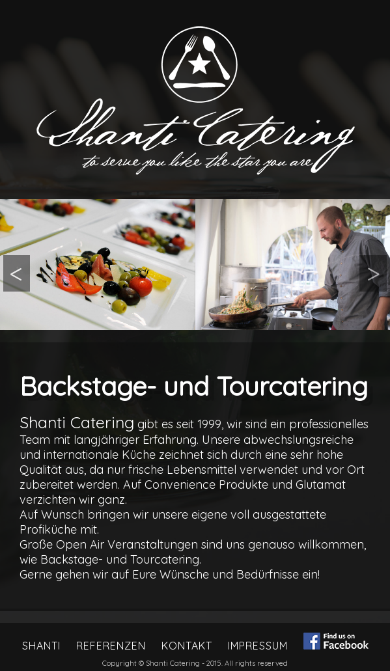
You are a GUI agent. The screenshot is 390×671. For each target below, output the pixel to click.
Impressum (258, 645)
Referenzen (111, 645)
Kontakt (186, 645)
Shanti (41, 645)
